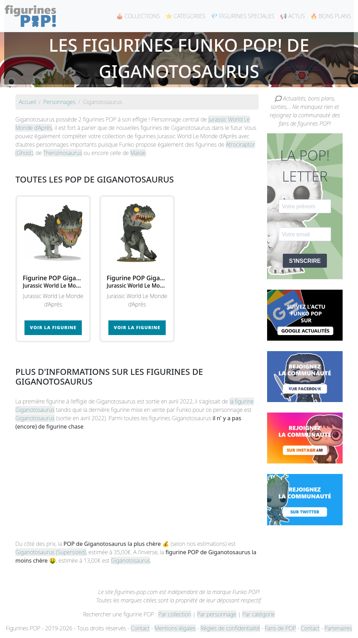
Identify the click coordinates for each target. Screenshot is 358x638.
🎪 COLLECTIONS (138, 16)
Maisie (138, 153)
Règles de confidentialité (230, 628)
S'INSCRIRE (305, 261)
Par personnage (216, 614)
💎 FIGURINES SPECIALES (242, 16)
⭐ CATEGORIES (185, 16)
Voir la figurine (53, 327)
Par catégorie (258, 614)
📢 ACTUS (292, 16)
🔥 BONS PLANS (330, 16)
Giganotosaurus (35, 418)
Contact (140, 628)
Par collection (174, 614)
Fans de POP (280, 628)
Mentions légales (175, 628)
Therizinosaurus (62, 153)
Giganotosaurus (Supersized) (50, 552)
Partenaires (338, 628)
